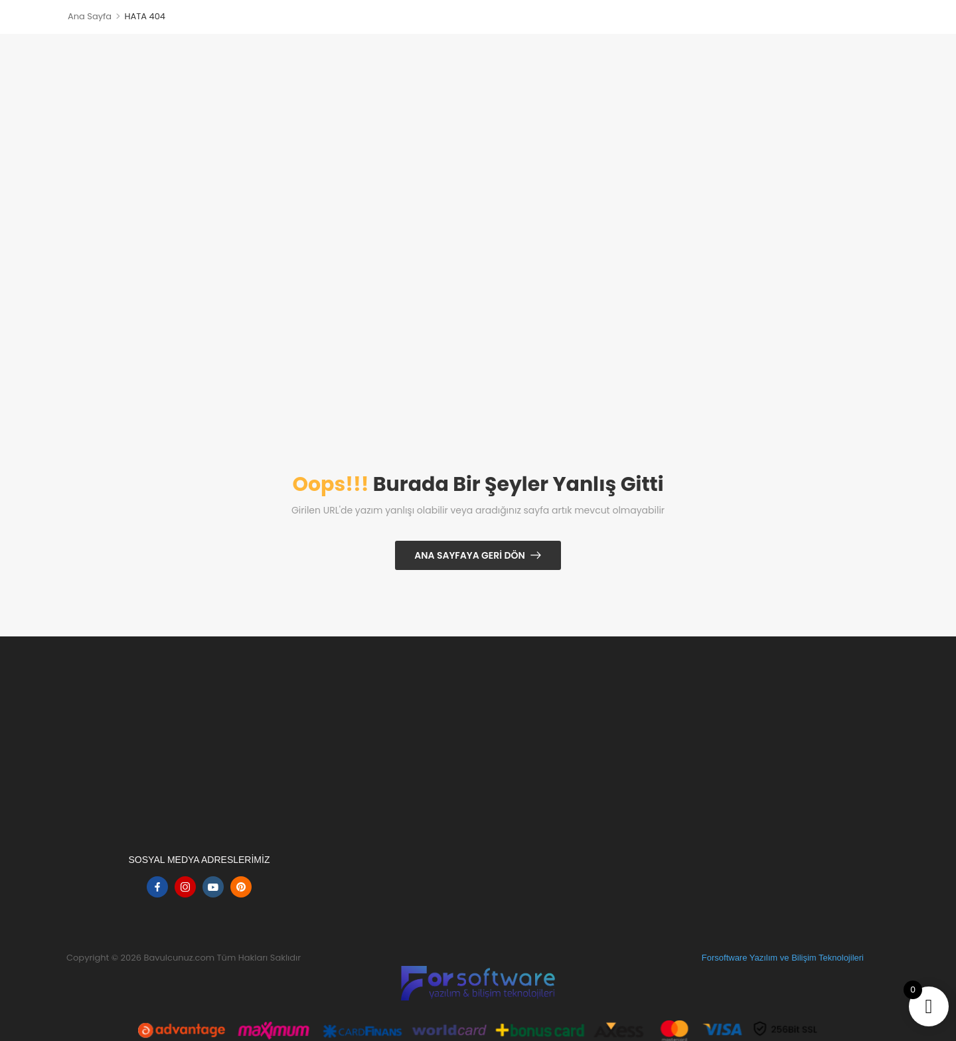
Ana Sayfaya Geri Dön (469, 555)
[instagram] (185, 887)
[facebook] (157, 887)
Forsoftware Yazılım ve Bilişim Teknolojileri (783, 958)
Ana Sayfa (90, 16)
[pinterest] (241, 887)
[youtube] (213, 887)
